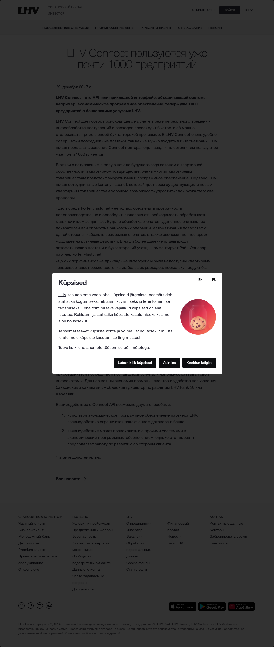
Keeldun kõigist (199, 362)
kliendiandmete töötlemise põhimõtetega (111, 347)
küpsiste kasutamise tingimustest (110, 337)
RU (214, 280)
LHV (62, 294)
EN (200, 280)
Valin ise (169, 362)
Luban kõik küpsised (135, 362)
